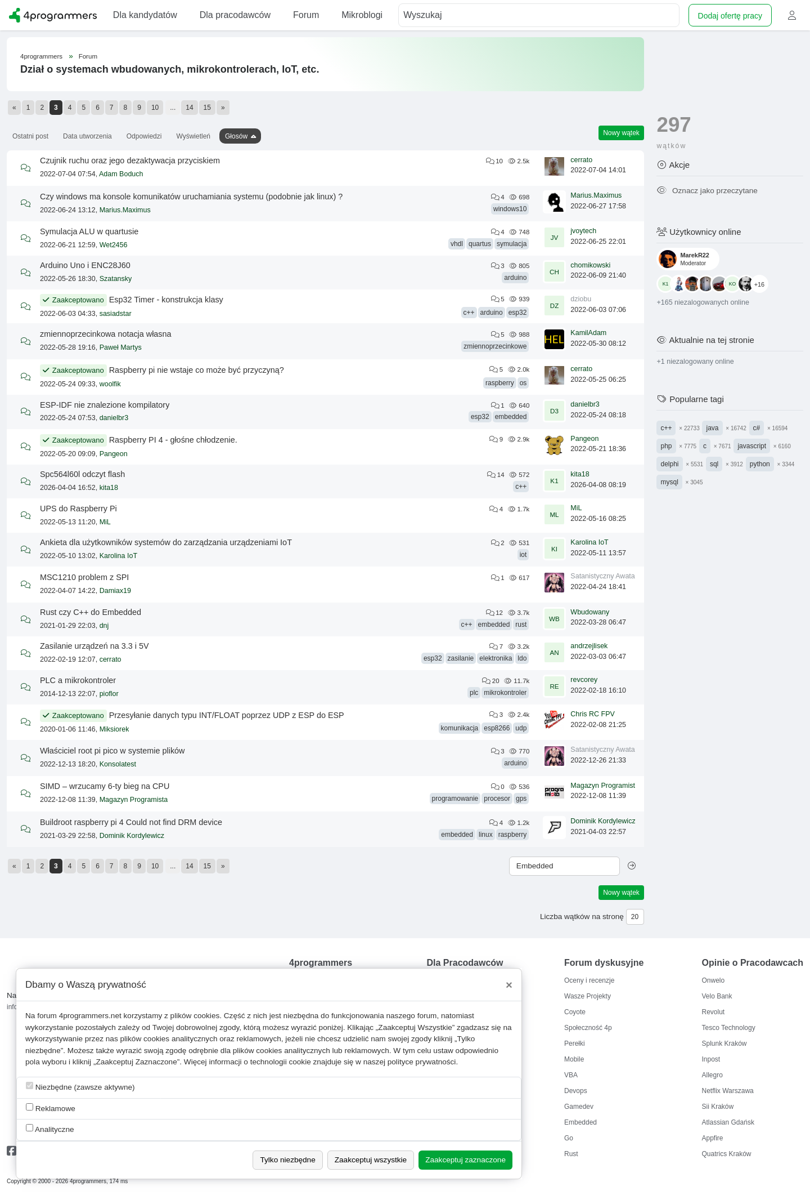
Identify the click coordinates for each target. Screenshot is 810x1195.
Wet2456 (114, 245)
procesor (497, 798)
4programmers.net (90, 1015)
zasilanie (461, 658)
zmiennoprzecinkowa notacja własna (106, 333)
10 (155, 108)
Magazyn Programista (134, 800)
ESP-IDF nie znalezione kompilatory (104, 404)
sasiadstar (116, 314)
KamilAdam (588, 333)
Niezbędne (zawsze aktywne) (80, 1086)
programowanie (455, 798)
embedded (511, 417)
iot (523, 555)
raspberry (499, 383)
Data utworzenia (87, 136)
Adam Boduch (121, 174)
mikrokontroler (505, 693)
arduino (515, 278)
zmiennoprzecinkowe (495, 346)
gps (521, 798)
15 (207, 108)
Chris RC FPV (592, 714)
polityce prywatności (422, 1062)
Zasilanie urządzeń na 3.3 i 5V (94, 645)
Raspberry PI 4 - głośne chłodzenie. (173, 439)
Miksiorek (114, 729)
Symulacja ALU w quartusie (89, 231)
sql (714, 464)
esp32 (517, 312)
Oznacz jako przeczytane (706, 190)
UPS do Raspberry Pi (78, 508)
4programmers (41, 56)
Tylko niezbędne (287, 1160)
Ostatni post (30, 136)
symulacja (511, 244)
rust (520, 624)
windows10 (509, 209)
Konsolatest (118, 764)
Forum (88, 56)
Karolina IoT (118, 556)
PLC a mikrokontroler (78, 680)
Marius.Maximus (125, 210)
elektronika (495, 658)
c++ (469, 312)
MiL (105, 522)
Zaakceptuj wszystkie (371, 1160)
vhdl (457, 244)
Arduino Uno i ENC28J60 (85, 265)
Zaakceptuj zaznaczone (465, 1160)
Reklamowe (50, 1108)
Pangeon (114, 454)
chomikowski (590, 265)
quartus (480, 244)
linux (486, 835)
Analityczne (50, 1129)
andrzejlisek (589, 646)
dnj (104, 626)
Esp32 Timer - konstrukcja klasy (166, 299)
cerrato (581, 160)
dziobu (580, 299)
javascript (751, 446)
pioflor (109, 694)
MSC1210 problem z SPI (84, 577)
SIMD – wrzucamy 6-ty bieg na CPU (104, 786)
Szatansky (116, 279)
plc (474, 693)
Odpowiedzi (144, 136)
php (666, 446)
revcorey (583, 680)
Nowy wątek (621, 133)
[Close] (509, 985)
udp (520, 728)
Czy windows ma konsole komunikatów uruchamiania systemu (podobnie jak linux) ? (191, 196)
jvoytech (583, 231)
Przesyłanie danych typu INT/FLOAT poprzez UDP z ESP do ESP (226, 715)
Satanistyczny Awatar (603, 576)
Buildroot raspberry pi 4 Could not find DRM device (131, 822)
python (760, 464)
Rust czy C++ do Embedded (90, 612)
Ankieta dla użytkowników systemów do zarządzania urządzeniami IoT (166, 542)
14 (189, 108)
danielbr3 (114, 418)
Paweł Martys (121, 347)
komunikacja (460, 728)
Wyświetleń (193, 136)
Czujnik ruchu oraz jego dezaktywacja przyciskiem (130, 160)
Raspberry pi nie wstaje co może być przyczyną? (196, 369)
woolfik (110, 384)
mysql (669, 482)
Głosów (236, 136)
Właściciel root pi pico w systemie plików (112, 750)
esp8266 (497, 728)
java (712, 428)
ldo (522, 658)
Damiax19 (115, 591)
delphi (669, 464)
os (523, 383)
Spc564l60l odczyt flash (82, 474)
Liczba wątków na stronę (582, 916)
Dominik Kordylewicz (132, 836)
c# (756, 428)
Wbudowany (589, 612)
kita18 (109, 488)
